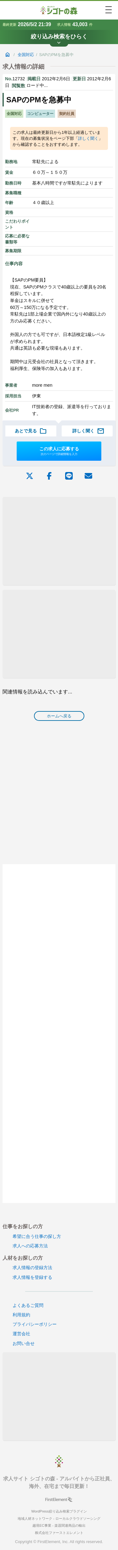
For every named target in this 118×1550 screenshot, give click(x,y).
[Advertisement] (59, 541)
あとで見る (31, 431)
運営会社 (21, 1333)
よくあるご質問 (28, 1305)
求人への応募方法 (30, 1245)
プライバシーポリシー (35, 1324)
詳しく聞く (88, 138)
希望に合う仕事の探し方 (37, 1236)
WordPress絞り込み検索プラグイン (59, 1511)
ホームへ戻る (59, 716)
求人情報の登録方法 (32, 1267)
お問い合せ (24, 1343)
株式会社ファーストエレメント (59, 1533)
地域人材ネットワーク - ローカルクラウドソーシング (59, 1518)
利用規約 (21, 1314)
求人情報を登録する (32, 1277)
